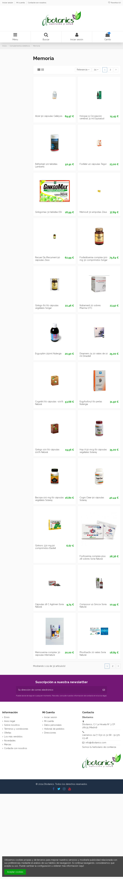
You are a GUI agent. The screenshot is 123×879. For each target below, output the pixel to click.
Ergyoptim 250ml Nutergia (48, 353)
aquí (81, 866)
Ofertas (7, 732)
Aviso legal (9, 721)
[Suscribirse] (104, 690)
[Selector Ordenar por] (83, 70)
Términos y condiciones (16, 729)
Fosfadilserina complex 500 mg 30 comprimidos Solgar (93, 258)
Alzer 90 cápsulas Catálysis (48, 116)
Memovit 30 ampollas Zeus (93, 212)
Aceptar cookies (15, 872)
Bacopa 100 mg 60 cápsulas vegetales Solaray (49, 498)
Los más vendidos (13, 736)
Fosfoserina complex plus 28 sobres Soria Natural (93, 557)
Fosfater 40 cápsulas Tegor (93, 164)
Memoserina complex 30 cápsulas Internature (47, 653)
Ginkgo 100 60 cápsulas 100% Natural (47, 450)
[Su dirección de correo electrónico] (58, 690)
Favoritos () (114, 3)
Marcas (7, 744)
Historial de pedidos (54, 729)
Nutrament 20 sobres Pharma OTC (90, 306)
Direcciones (50, 732)
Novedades (10, 740)
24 (96, 69)
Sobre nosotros (12, 725)
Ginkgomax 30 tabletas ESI (48, 212)
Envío (7, 717)
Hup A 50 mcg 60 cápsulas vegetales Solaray (93, 450)
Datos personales (53, 725)
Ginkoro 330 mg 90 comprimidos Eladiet (45, 546)
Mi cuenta (20, 3)
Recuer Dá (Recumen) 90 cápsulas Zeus (47, 258)
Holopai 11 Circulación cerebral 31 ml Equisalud (92, 117)
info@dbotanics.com (96, 742)
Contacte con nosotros (37, 3)
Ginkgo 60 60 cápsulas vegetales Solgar (46, 306)
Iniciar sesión (8, 3)
